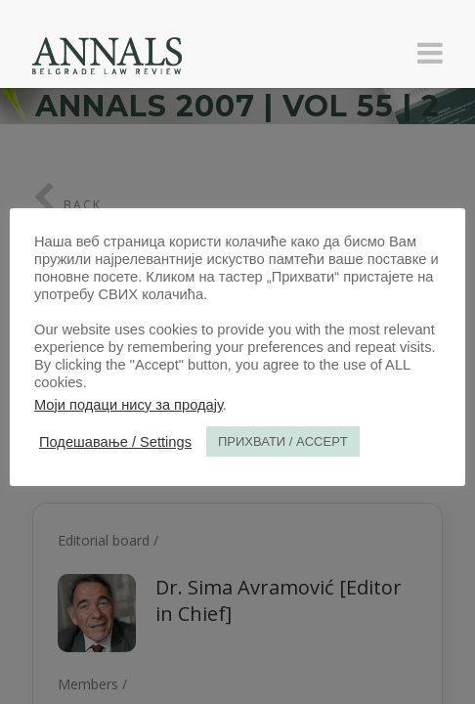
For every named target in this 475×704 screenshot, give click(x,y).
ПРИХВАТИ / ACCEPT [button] (283, 441)
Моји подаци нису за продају (128, 405)
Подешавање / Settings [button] (115, 442)
